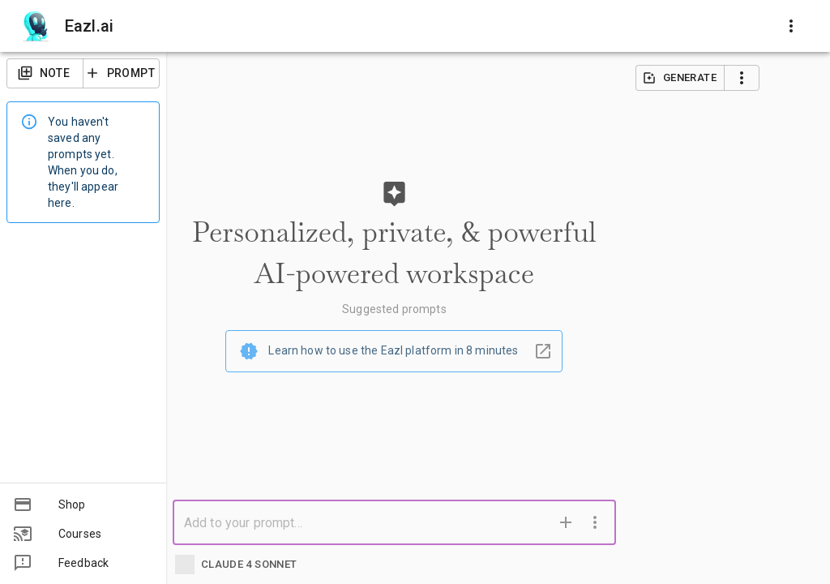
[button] (83, 504)
